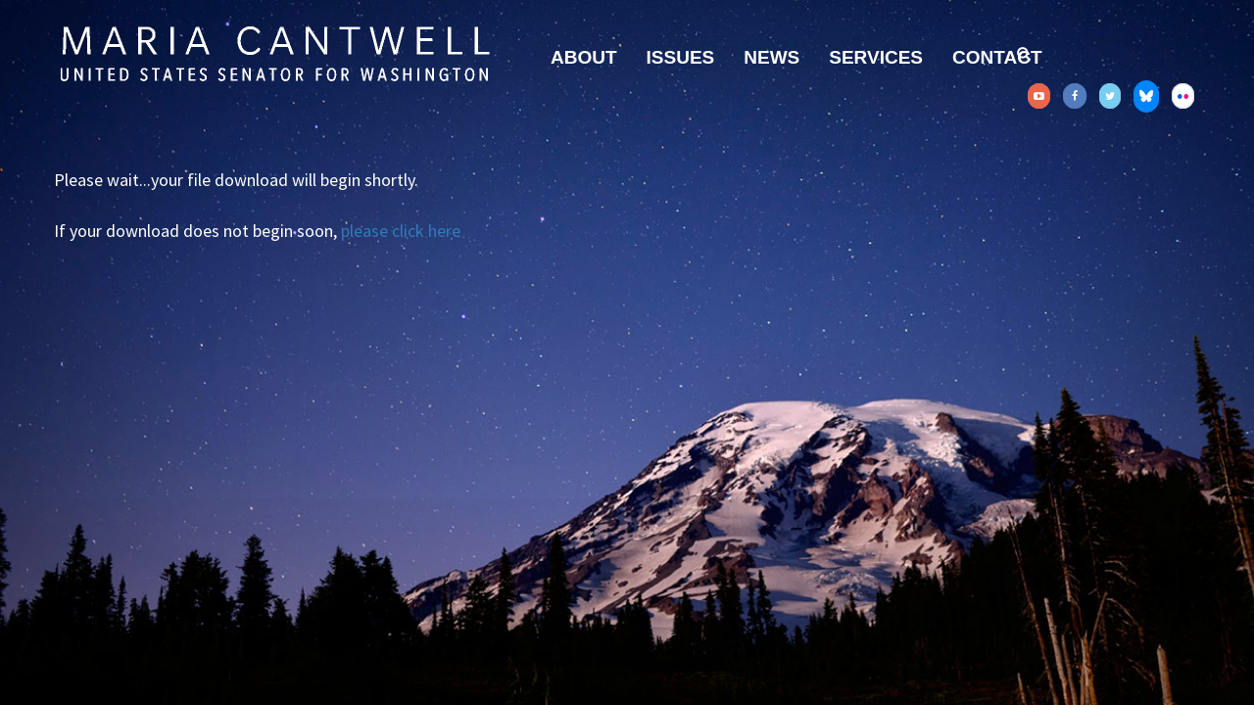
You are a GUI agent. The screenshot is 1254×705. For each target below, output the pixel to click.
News (771, 57)
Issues (681, 57)
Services (876, 57)
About (584, 57)
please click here (400, 230)
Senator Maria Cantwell (274, 53)
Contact (996, 57)
